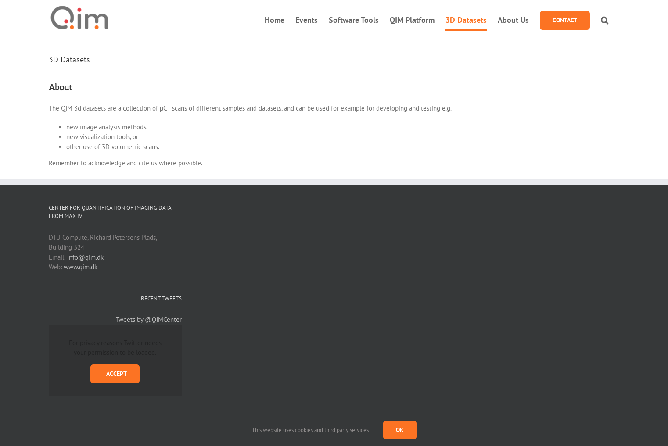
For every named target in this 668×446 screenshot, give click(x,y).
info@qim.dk (85, 257)
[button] (604, 20)
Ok (400, 430)
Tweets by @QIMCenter (149, 319)
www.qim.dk (80, 267)
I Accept (115, 374)
